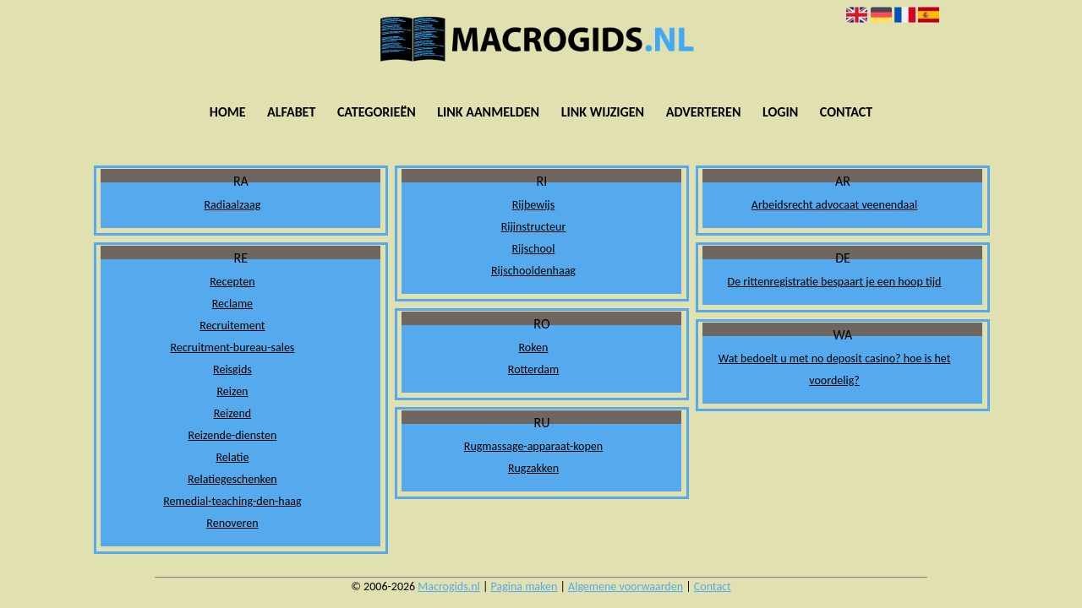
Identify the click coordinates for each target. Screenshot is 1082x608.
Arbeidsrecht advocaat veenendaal (834, 205)
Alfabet (291, 112)
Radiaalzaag (233, 205)
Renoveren (232, 523)
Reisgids (232, 369)
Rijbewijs (533, 205)
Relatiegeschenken (232, 479)
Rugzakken (533, 468)
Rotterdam (533, 369)
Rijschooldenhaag (533, 270)
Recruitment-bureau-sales (232, 347)
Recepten (232, 281)
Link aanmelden (488, 112)
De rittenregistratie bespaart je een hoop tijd (835, 281)
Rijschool (533, 249)
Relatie (232, 457)
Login (780, 112)
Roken (534, 347)
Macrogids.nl (448, 586)
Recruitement (232, 325)
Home (228, 112)
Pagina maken (524, 586)
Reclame (232, 303)
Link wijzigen (602, 112)
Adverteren (703, 112)
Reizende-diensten (233, 435)
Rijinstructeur (533, 227)
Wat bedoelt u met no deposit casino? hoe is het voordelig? (835, 369)
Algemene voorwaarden (625, 586)
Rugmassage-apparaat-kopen (533, 446)
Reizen (232, 391)
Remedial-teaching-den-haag (232, 501)
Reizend (232, 413)
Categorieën (376, 112)
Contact (846, 112)
